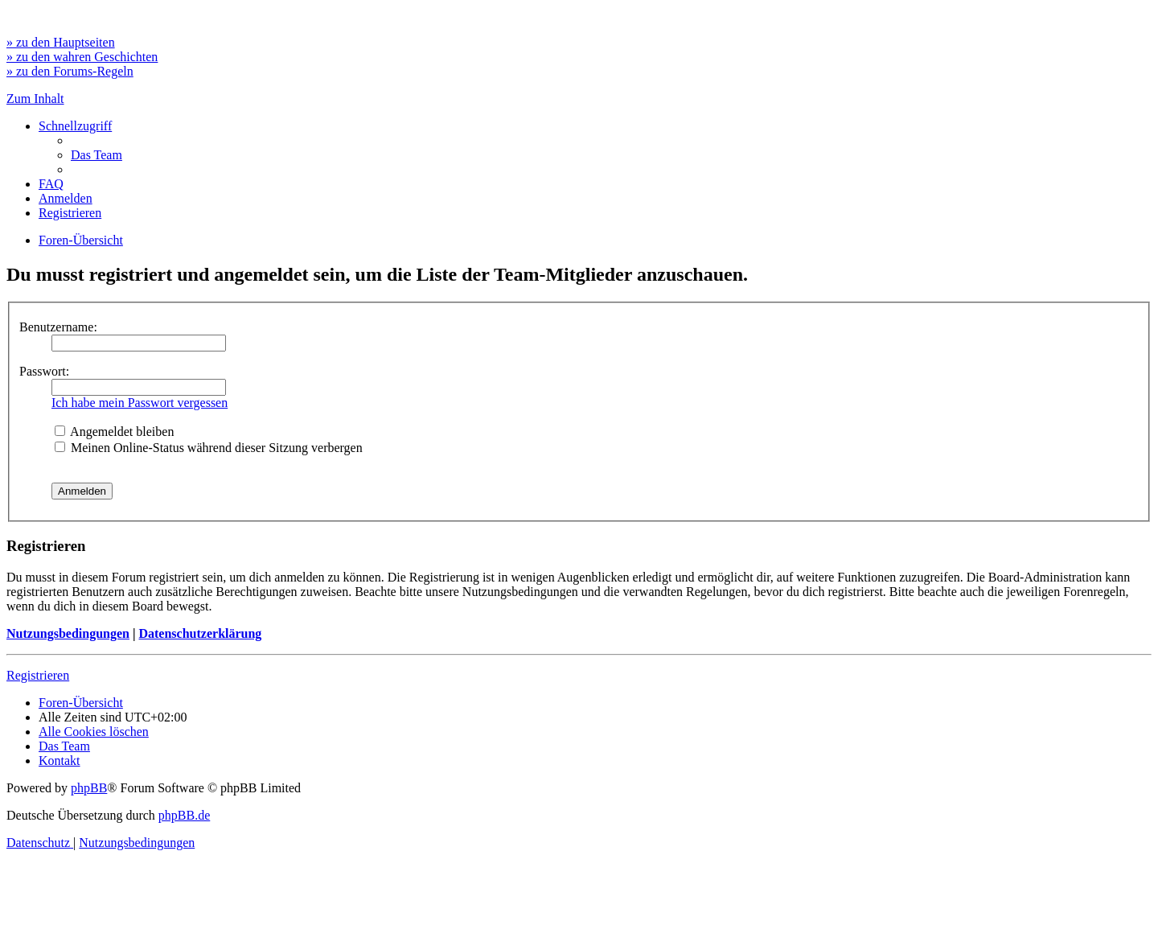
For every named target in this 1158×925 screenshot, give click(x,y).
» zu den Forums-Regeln (69, 71)
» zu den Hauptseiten (60, 42)
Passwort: (44, 371)
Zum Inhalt (35, 98)
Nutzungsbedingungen (67, 633)
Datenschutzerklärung (199, 633)
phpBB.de (184, 815)
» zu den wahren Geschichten (82, 57)
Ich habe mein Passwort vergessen (139, 402)
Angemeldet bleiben (114, 431)
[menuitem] (96, 155)
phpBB (89, 788)
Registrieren (37, 675)
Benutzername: (58, 327)
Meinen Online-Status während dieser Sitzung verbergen (209, 447)
